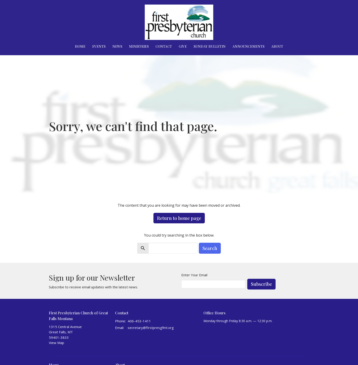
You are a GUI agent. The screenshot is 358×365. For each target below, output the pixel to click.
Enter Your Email (194, 275)
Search (210, 248)
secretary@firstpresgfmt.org (151, 327)
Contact (163, 46)
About (277, 46)
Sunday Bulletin (210, 46)
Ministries (139, 46)
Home (80, 46)
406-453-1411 (139, 321)
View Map (56, 342)
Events (98, 46)
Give (183, 46)
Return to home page (179, 218)
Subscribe (261, 284)
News (117, 46)
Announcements (248, 46)
